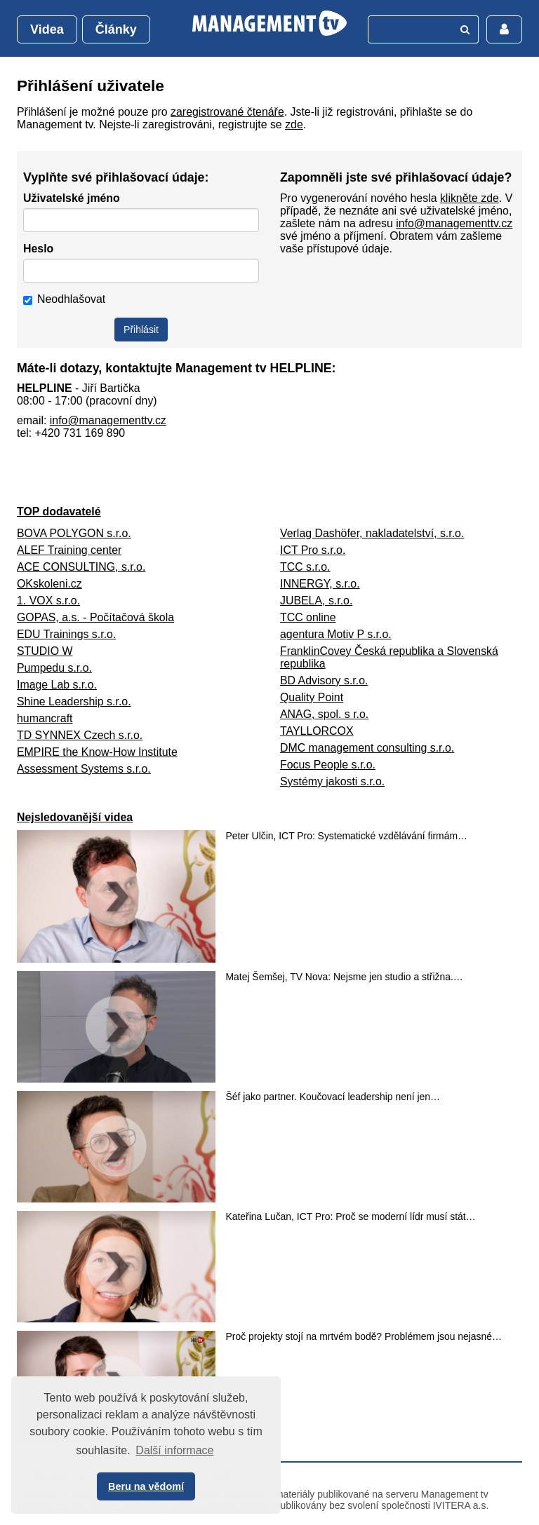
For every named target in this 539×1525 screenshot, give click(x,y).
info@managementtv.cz (454, 223)
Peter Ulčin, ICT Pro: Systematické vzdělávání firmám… (346, 835)
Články (116, 29)
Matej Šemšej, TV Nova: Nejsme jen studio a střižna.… (344, 976)
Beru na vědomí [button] (146, 1486)
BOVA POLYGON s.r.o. (74, 533)
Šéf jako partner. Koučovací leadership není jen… (333, 1096)
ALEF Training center (69, 550)
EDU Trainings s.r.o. (66, 634)
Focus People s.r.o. (327, 765)
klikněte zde (469, 198)
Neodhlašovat (64, 299)
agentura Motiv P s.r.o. (336, 634)
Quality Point (311, 697)
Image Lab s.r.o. (57, 685)
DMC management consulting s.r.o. (367, 748)
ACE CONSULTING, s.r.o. (81, 567)
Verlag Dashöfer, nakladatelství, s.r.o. (372, 533)
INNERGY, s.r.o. (320, 584)
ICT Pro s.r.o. (312, 550)
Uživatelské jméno (71, 198)
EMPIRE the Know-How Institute (97, 752)
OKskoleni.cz (49, 584)
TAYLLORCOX (317, 731)
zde (294, 124)
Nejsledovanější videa (75, 817)
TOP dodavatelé (59, 511)
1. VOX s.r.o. (48, 600)
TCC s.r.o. (305, 567)
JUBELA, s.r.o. (316, 600)
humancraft (45, 718)
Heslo (38, 249)
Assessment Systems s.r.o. (84, 769)
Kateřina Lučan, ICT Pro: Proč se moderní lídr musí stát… (351, 1216)
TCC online (307, 617)
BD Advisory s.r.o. (324, 680)
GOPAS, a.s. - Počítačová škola (95, 617)
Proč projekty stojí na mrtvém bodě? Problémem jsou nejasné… (364, 1336)
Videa (47, 29)
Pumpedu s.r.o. (54, 668)
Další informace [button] (174, 1450)
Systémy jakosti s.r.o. (332, 781)
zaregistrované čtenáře (227, 112)
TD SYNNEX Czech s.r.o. (79, 735)
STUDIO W (44, 651)
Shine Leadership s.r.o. (74, 701)
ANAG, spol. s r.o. (324, 714)
